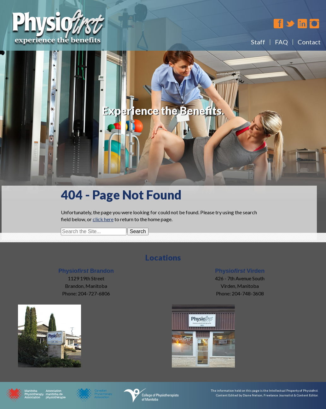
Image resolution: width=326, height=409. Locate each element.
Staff (258, 41)
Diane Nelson (252, 395)
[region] (163, 110)
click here (103, 219)
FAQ (281, 41)
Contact (309, 41)
